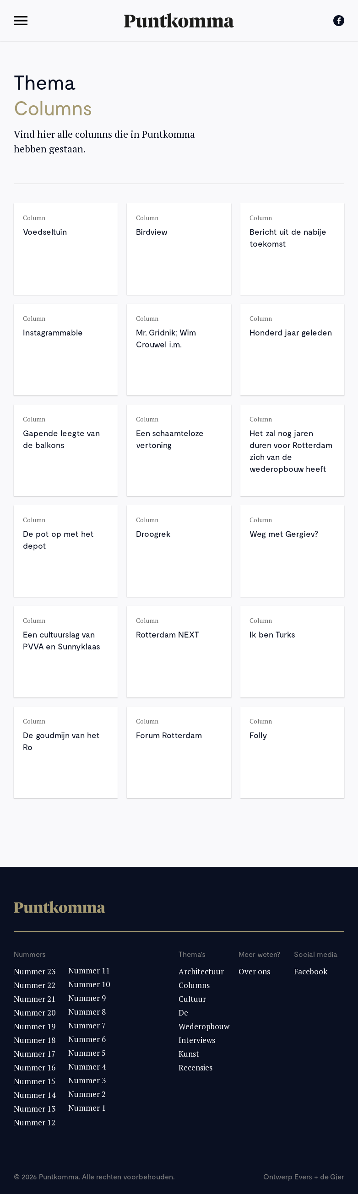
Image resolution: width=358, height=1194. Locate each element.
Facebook (310, 971)
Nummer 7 (87, 1025)
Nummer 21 (34, 999)
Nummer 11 (89, 970)
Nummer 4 (87, 1066)
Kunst (189, 1053)
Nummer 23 (34, 971)
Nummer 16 (34, 1067)
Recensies (195, 1067)
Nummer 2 (87, 1094)
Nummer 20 (34, 1012)
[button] (25, 20)
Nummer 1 (87, 1107)
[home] (179, 20)
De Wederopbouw (204, 1019)
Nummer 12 (34, 1122)
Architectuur (201, 971)
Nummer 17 (34, 1053)
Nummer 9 (87, 998)
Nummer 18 (34, 1040)
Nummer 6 (87, 1039)
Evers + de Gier (319, 1176)
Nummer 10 (89, 984)
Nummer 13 (34, 1108)
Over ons (254, 971)
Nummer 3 (87, 1080)
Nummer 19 (34, 1026)
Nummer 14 (34, 1095)
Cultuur (192, 999)
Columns (194, 985)
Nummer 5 (87, 1053)
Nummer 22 (34, 985)
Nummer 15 (34, 1081)
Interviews (197, 1040)
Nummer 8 (87, 1011)
